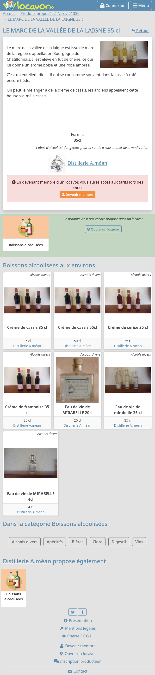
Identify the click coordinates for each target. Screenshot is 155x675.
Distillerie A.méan (27, 346)
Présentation (77, 620)
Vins (139, 541)
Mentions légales (77, 628)
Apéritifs (54, 541)
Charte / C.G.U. (78, 636)
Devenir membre (77, 194)
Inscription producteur (77, 661)
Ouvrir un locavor (103, 229)
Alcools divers (24, 541)
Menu (141, 5)
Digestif (119, 541)
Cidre (98, 541)
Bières (77, 541)
